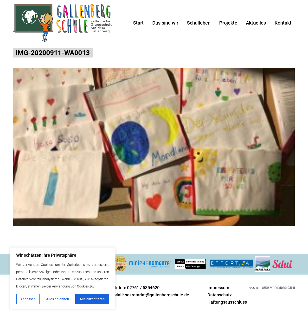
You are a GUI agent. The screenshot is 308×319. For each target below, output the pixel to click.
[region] (63, 278)
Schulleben (199, 23)
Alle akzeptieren (92, 299)
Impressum (218, 287)
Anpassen (28, 299)
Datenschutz (219, 294)
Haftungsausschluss (227, 302)
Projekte (228, 23)
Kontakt (283, 23)
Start (138, 23)
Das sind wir (165, 23)
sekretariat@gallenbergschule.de (157, 294)
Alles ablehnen (57, 299)
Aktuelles (256, 23)
